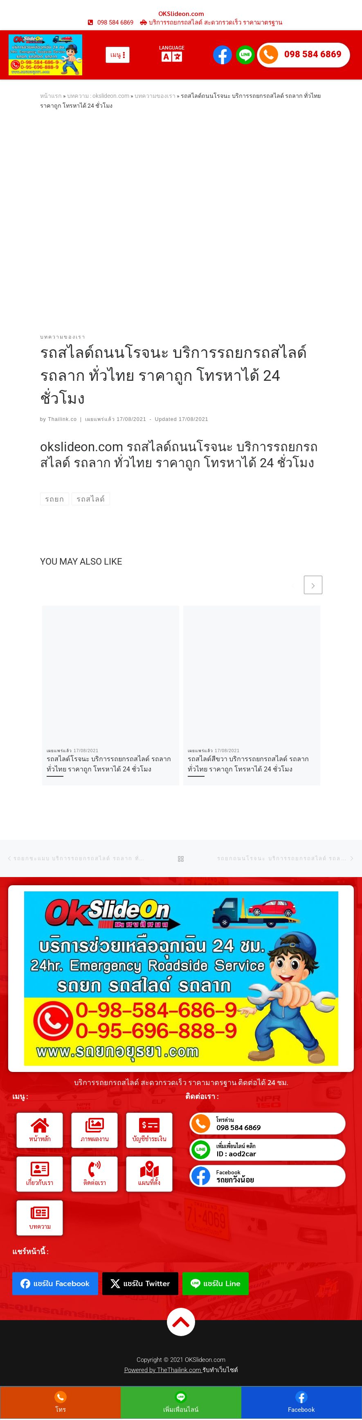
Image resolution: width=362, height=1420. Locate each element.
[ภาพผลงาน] (94, 1125)
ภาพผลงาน (95, 1138)
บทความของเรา (155, 96)
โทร (61, 1410)
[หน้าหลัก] (39, 1125)
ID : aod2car (236, 1153)
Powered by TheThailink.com (163, 1370)
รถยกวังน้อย (235, 1179)
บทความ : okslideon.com (98, 96)
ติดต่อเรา (94, 1182)
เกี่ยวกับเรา (39, 1182)
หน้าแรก (51, 96)
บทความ (40, 1226)
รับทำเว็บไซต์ (220, 1370)
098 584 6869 (313, 54)
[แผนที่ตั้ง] (149, 1169)
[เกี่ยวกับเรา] (39, 1169)
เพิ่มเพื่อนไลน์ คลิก (236, 1145)
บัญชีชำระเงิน (149, 1138)
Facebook (228, 1172)
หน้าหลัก (40, 1138)
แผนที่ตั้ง (149, 1182)
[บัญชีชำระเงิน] (149, 1125)
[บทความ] (39, 1213)
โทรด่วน (225, 1119)
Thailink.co (62, 419)
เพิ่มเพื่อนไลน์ (180, 1410)
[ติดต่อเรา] (94, 1169)
